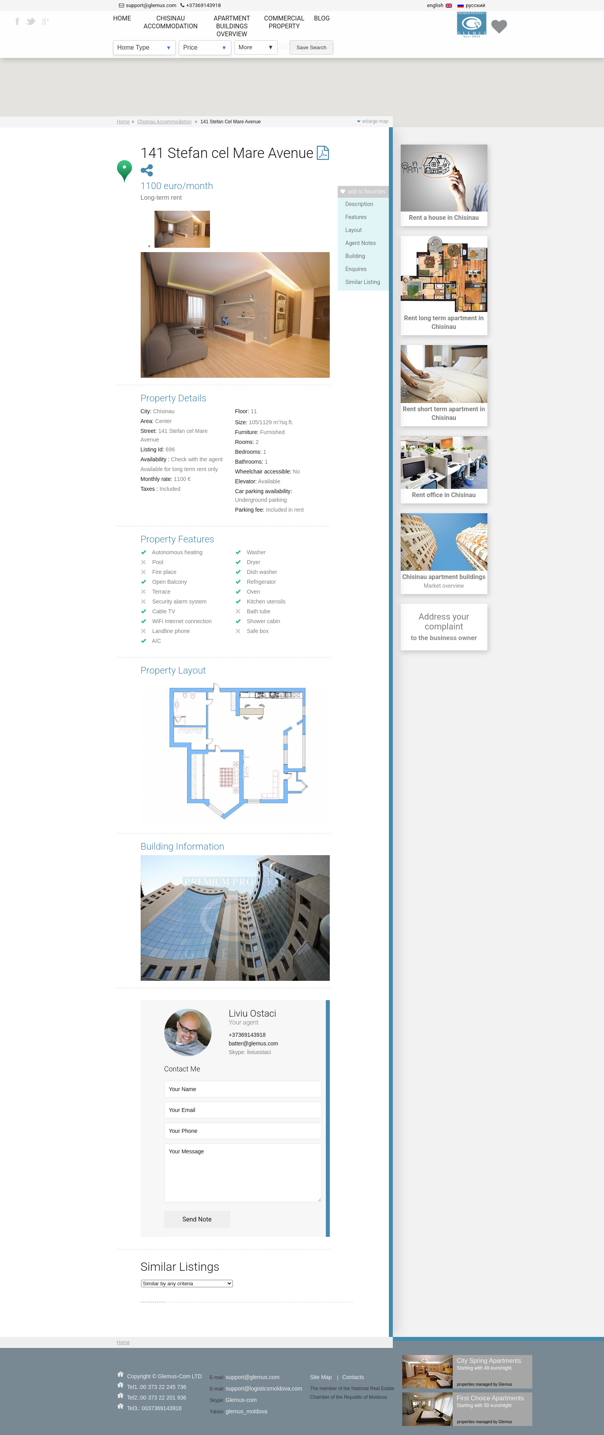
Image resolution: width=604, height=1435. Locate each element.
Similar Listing (363, 282)
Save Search (311, 47)
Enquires (356, 269)
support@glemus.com (252, 1377)
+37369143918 (247, 1035)
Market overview (444, 586)
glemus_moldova (247, 1411)
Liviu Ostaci (253, 1013)
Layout (354, 230)
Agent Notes (361, 243)
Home (123, 121)
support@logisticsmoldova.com (264, 1388)
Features (356, 217)
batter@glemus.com (253, 1043)
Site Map (321, 1377)
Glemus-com (240, 1400)
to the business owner (444, 638)
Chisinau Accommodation (164, 121)
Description (360, 204)
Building (355, 256)
